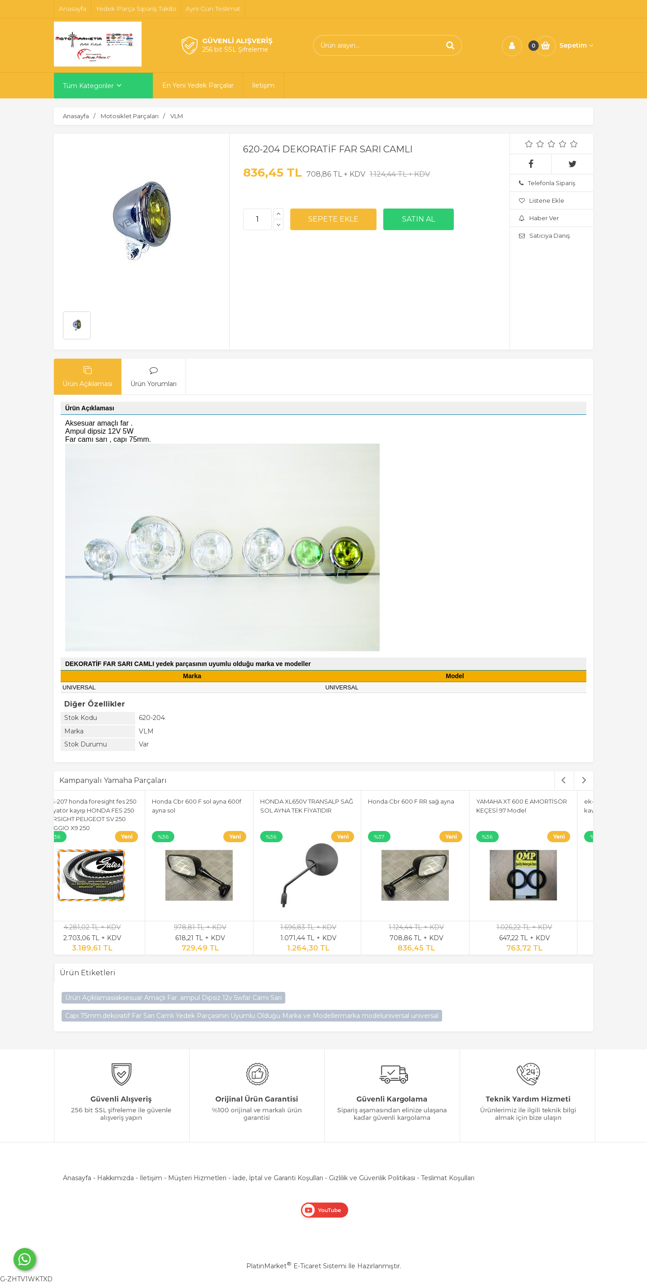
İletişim (151, 1178)
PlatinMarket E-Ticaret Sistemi (296, 1266)
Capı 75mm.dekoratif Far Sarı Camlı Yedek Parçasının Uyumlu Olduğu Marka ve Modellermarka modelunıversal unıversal (252, 1016)
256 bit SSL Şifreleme (235, 49)
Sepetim (576, 45)
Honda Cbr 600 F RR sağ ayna (428, 801)
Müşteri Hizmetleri (197, 1178)
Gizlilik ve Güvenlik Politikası (372, 1178)
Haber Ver (539, 218)
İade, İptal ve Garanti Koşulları (277, 1178)
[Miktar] (257, 219)
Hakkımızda (115, 1178)
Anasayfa (77, 1178)
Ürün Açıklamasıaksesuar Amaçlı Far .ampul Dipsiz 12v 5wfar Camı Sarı (173, 998)
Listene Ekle (541, 200)
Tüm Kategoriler (88, 86)
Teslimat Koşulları (447, 1178)
